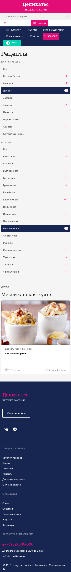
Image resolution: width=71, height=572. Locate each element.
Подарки (7, 468)
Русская (8, 242)
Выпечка (35, 83)
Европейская (35, 199)
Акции (6, 463)
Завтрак (7, 97)
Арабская (8, 163)
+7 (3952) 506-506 (17, 544)
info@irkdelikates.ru (13, 556)
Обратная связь (16, 413)
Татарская (35, 257)
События (7, 508)
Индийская (9, 206)
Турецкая (35, 264)
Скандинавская (35, 250)
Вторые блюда (35, 76)
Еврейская (9, 192)
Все (5, 69)
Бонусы (12, 43)
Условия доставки (53, 29)
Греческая (35, 178)
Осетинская (10, 235)
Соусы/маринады (13, 133)
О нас (5, 503)
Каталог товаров (12, 457)
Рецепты (32, 29)
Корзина (39, 23)
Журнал (7, 519)
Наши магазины (11, 514)
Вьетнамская (35, 170)
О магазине (15, 36)
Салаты (35, 126)
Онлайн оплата (11, 484)
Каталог (13, 29)
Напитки (8, 112)
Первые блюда (12, 119)
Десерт (35, 90)
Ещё (35, 36)
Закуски (35, 105)
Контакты (8, 525)
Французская (35, 271)
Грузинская (35, 185)
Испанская (35, 214)
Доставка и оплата (13, 479)
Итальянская (10, 221)
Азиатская (35, 156)
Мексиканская (35, 228)
